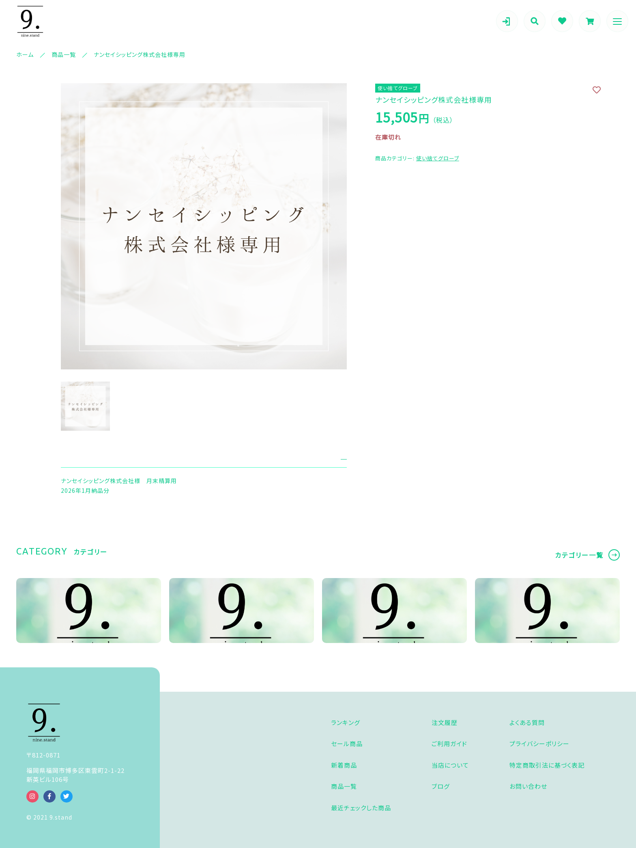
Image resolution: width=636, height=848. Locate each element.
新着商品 (344, 765)
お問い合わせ (528, 786)
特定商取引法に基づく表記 (546, 765)
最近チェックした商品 (361, 807)
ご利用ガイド (449, 743)
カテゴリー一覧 (579, 555)
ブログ (441, 786)
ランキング (345, 722)
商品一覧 (344, 786)
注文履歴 (445, 722)
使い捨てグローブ (437, 158)
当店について (450, 765)
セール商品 (347, 743)
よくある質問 (527, 722)
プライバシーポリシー (539, 743)
